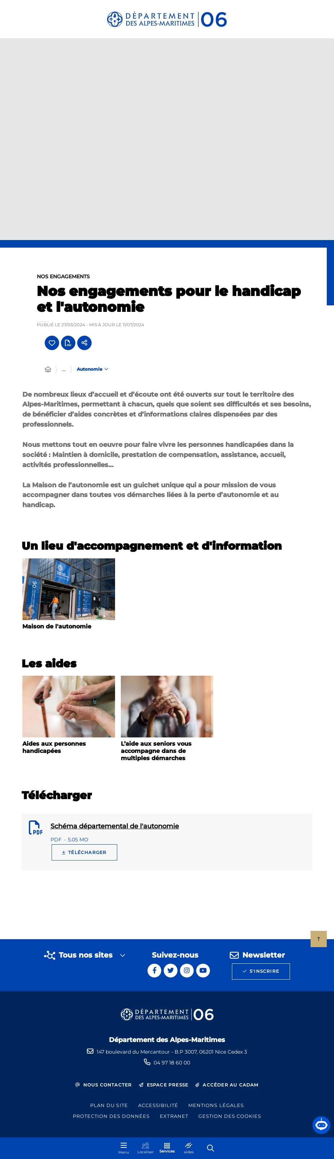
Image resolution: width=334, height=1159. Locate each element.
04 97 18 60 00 (172, 1062)
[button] (321, 1125)
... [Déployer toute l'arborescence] (63, 369)
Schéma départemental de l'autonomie (114, 826)
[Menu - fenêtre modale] (124, 1148)
